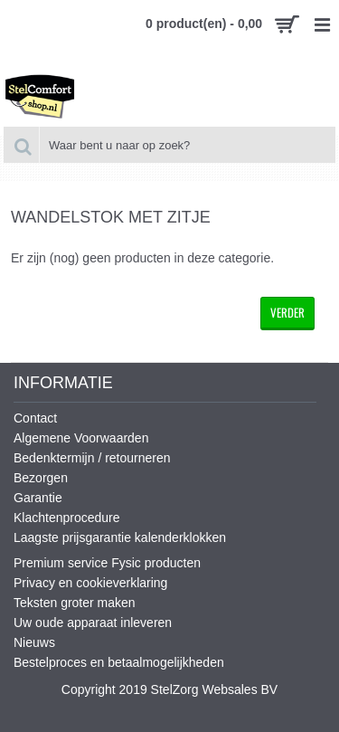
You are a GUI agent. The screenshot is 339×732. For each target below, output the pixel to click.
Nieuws (34, 642)
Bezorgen (41, 478)
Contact (35, 418)
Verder (287, 312)
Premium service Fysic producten (107, 563)
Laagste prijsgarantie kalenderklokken (120, 537)
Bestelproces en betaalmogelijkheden (119, 662)
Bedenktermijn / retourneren (92, 458)
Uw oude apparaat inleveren (93, 622)
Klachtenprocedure (67, 517)
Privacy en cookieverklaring (90, 582)
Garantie (38, 497)
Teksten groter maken (75, 602)
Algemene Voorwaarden (81, 438)
